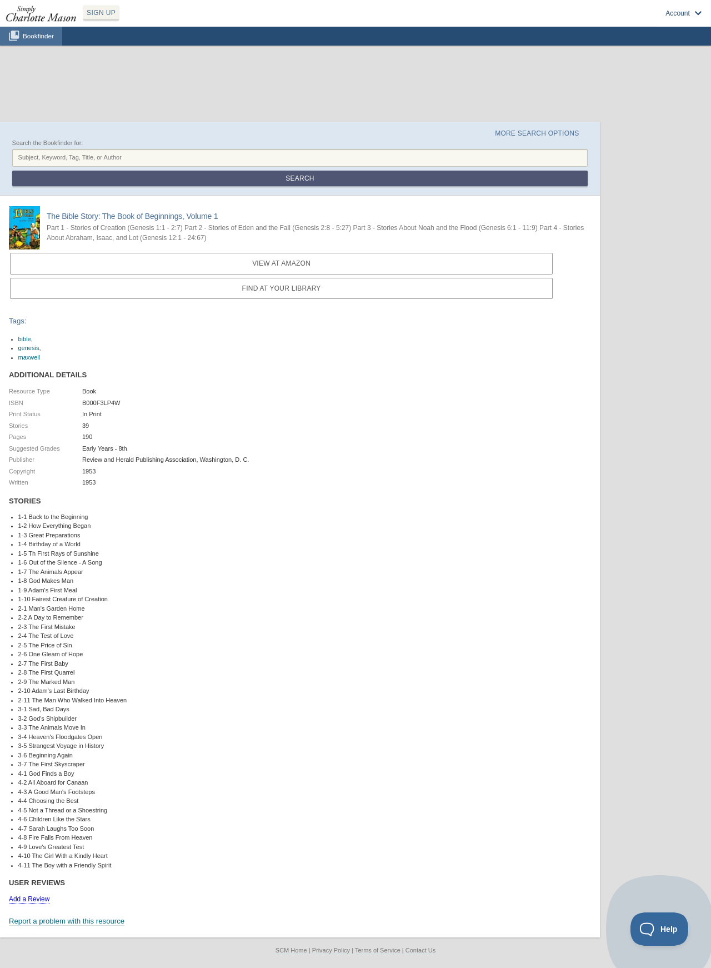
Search (300, 178)
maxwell (29, 357)
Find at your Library (281, 288)
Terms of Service (377, 950)
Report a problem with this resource (66, 921)
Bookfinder (38, 35)
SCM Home (291, 950)
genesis (28, 348)
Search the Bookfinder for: (47, 142)
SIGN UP (101, 13)
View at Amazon (281, 263)
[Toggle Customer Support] (659, 929)
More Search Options (537, 133)
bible (24, 339)
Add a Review (29, 899)
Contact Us (420, 950)
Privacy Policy (331, 950)
